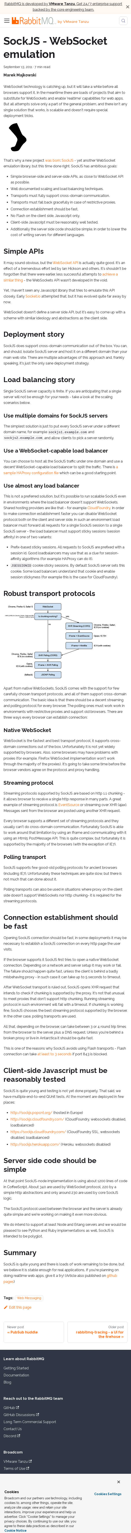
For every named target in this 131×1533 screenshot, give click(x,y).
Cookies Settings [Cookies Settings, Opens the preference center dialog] (107, 1494)
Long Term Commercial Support (30, 1422)
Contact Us (13, 1429)
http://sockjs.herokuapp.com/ (35, 1144)
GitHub (11, 1408)
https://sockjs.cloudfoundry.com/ (38, 1132)
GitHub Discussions (21, 1415)
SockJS (68, 160)
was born (52, 160)
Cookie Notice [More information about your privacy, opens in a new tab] (15, 1530)
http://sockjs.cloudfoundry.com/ (37, 1119)
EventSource (68, 805)
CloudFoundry (98, 508)
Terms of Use (16, 1468)
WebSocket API (65, 263)
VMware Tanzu (18, 1461)
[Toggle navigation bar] (7, 20)
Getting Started (16, 1368)
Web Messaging (29, 1298)
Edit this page (17, 1307)
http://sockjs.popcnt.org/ (31, 1113)
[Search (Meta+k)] (123, 21)
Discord (12, 1436)
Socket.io (33, 296)
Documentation (16, 1375)
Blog (7, 1382)
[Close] (127, 7)
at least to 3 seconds (54, 1054)
